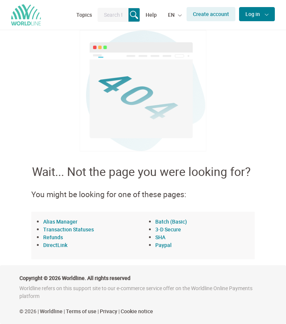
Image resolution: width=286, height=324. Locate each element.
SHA (160, 237)
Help (151, 14)
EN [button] (172, 14)
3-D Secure (168, 229)
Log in (253, 13)
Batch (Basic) (171, 221)
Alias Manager (60, 221)
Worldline (51, 311)
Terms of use (81, 311)
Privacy (108, 311)
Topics (84, 14)
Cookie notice (137, 311)
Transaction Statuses (68, 229)
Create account (211, 13)
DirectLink (55, 244)
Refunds (53, 237)
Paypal (163, 244)
